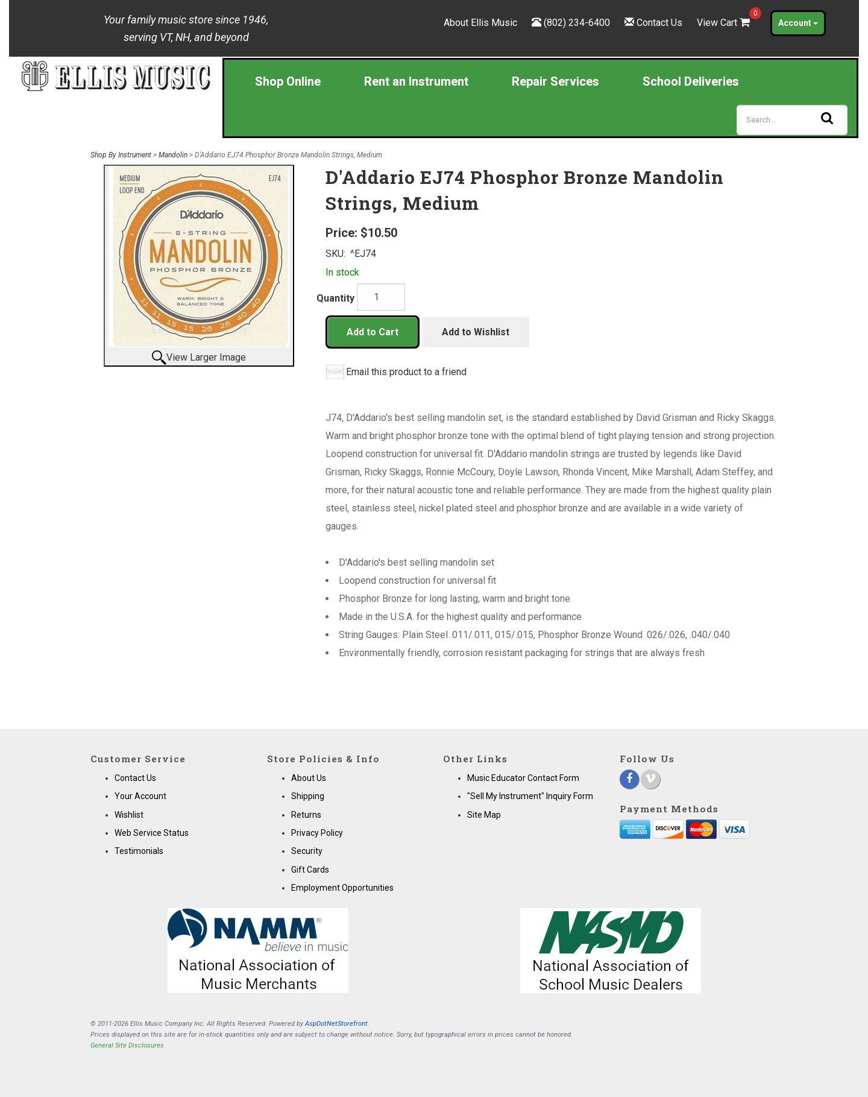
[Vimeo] (650, 779)
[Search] (792, 120)
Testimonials (139, 851)
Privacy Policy (317, 833)
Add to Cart (372, 332)
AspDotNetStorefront (336, 1024)
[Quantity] (381, 297)
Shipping (307, 796)
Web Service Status (152, 833)
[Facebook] (629, 779)
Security (306, 851)
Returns (306, 815)
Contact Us (659, 22)
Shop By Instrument (120, 155)
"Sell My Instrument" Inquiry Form (530, 796)
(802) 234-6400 (577, 22)
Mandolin (173, 155)
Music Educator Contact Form (523, 778)
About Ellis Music (480, 22)
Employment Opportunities (342, 888)
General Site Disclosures (127, 1045)
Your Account (140, 796)
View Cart (724, 22)
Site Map (484, 815)
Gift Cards (310, 869)
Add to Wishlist (475, 332)
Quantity (335, 298)
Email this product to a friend (406, 372)
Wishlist (129, 815)
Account (798, 23)
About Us (308, 778)
